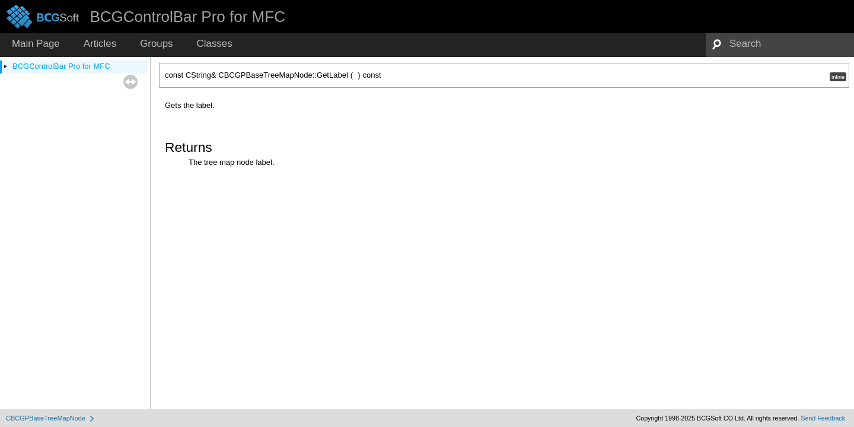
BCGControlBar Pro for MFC (61, 66)
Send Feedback (823, 418)
